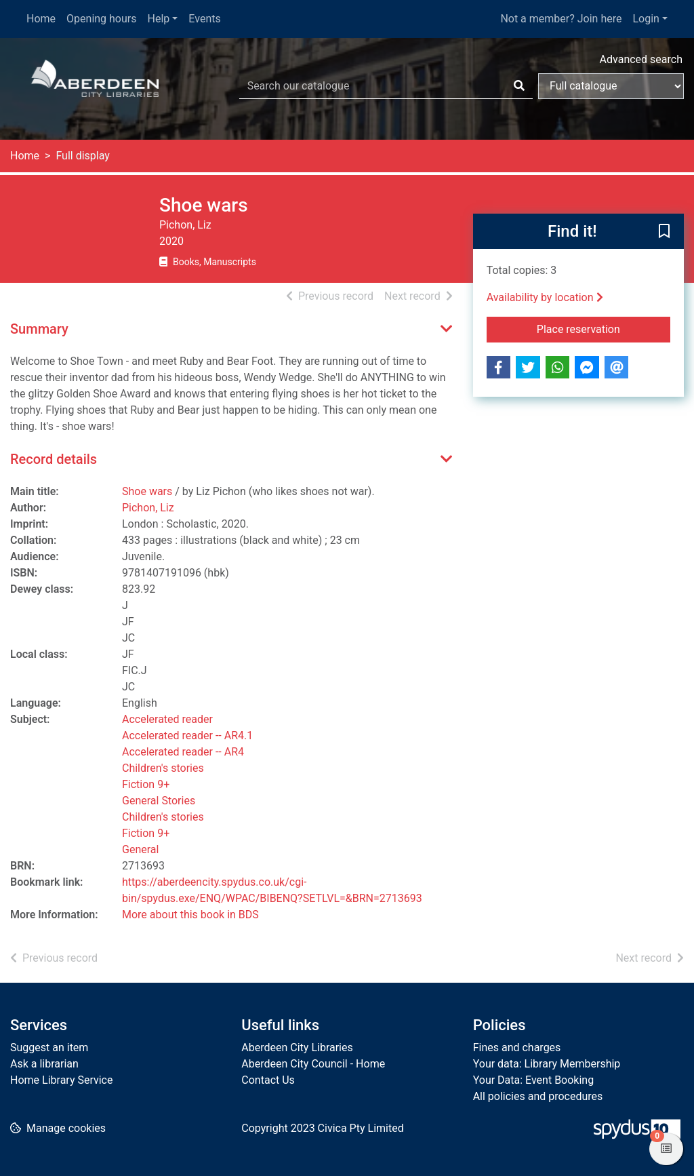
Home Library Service (61, 1080)
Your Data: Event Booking (533, 1080)
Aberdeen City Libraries (296, 1047)
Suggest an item (49, 1047)
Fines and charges (517, 1047)
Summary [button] (39, 329)
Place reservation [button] (603, 328)
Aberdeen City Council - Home (313, 1063)
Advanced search (641, 59)
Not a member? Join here (560, 18)
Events (204, 18)
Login (645, 18)
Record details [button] (53, 459)
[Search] (519, 86)
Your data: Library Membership (547, 1063)
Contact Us (268, 1080)
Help (159, 18)
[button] (664, 232)
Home (41, 18)
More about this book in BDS (190, 914)
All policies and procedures (538, 1096)
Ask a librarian (44, 1063)
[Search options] (611, 86)
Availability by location (545, 297)
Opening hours (101, 18)
